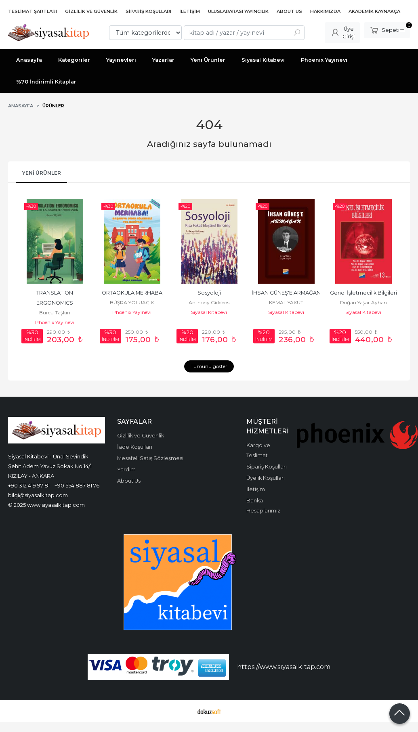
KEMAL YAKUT (286, 302)
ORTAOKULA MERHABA (132, 293)
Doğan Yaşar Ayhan (363, 302)
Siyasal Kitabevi (209, 312)
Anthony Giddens (209, 302)
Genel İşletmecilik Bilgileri (363, 293)
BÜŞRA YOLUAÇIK (132, 302)
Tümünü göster (209, 366)
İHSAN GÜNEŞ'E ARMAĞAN (286, 293)
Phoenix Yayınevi (54, 322)
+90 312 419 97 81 (29, 485)
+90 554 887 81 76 (77, 485)
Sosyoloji (209, 293)
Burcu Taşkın (54, 313)
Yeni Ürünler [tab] (41, 173)
